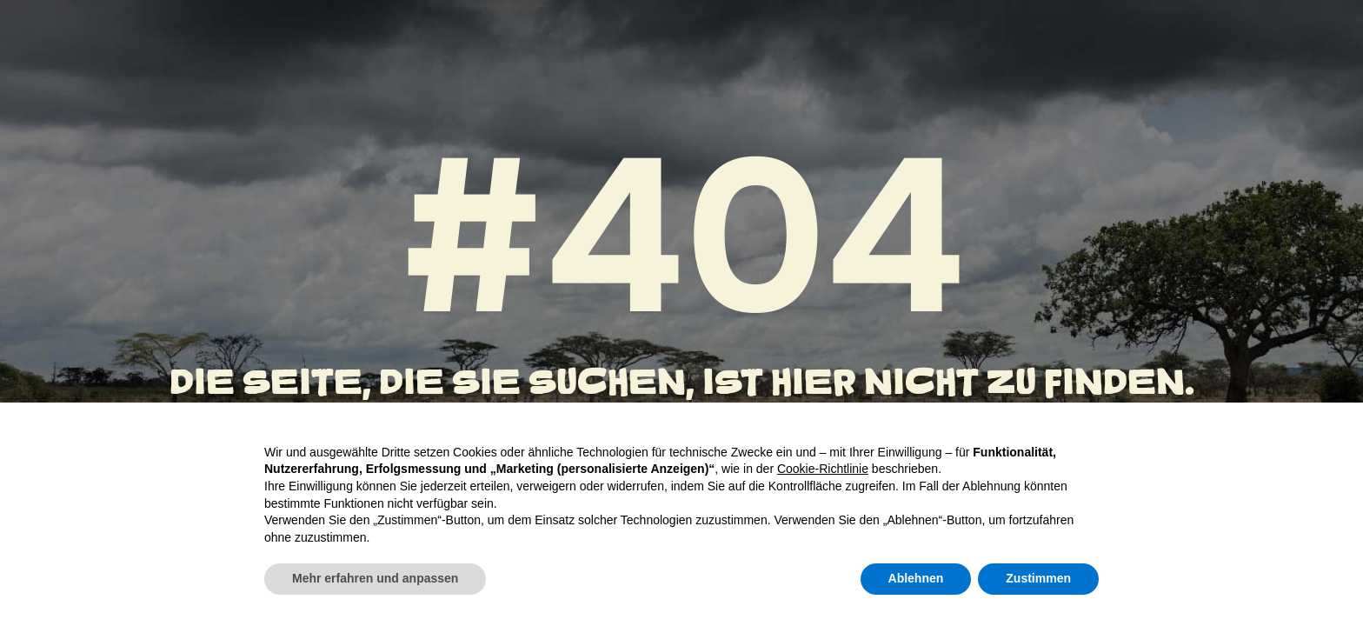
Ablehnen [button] (916, 578)
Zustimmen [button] (1038, 578)
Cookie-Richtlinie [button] (822, 469)
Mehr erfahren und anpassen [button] (375, 578)
